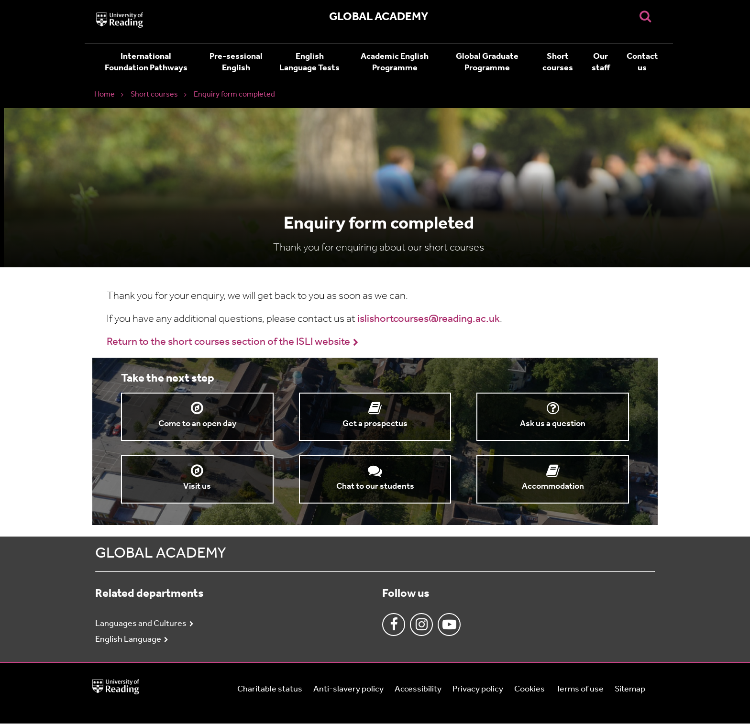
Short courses (557, 62)
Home (104, 95)
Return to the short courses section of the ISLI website (228, 342)
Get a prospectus (375, 423)
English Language (128, 639)
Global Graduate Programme (487, 62)
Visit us (197, 486)
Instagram (421, 624)
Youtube (449, 624)
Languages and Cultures (141, 623)
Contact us (642, 62)
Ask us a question (552, 423)
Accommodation (553, 486)
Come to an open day (197, 423)
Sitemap (630, 689)
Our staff (601, 62)
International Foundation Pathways (146, 62)
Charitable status (269, 689)
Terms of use (580, 689)
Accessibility (418, 689)
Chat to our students (375, 486)
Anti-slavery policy (348, 689)
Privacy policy (477, 689)
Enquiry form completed (234, 95)
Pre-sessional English (236, 62)
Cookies (529, 689)
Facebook (393, 624)
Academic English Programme (395, 62)
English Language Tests (309, 62)
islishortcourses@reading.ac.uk (428, 319)
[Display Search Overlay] (645, 16)
